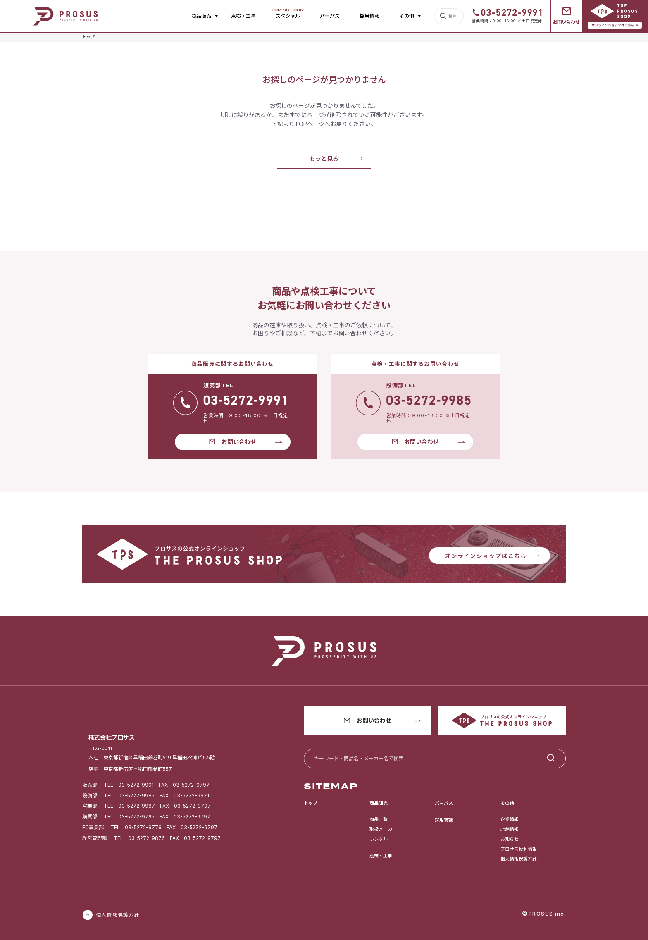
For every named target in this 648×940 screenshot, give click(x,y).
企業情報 (509, 819)
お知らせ (509, 839)
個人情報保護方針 (518, 859)
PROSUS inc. (547, 914)
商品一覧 (378, 819)
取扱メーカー (383, 829)
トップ (310, 803)
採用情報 (369, 16)
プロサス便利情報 (518, 849)
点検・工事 (243, 16)
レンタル (378, 839)
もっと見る (324, 158)
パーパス (330, 16)
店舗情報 (509, 829)
